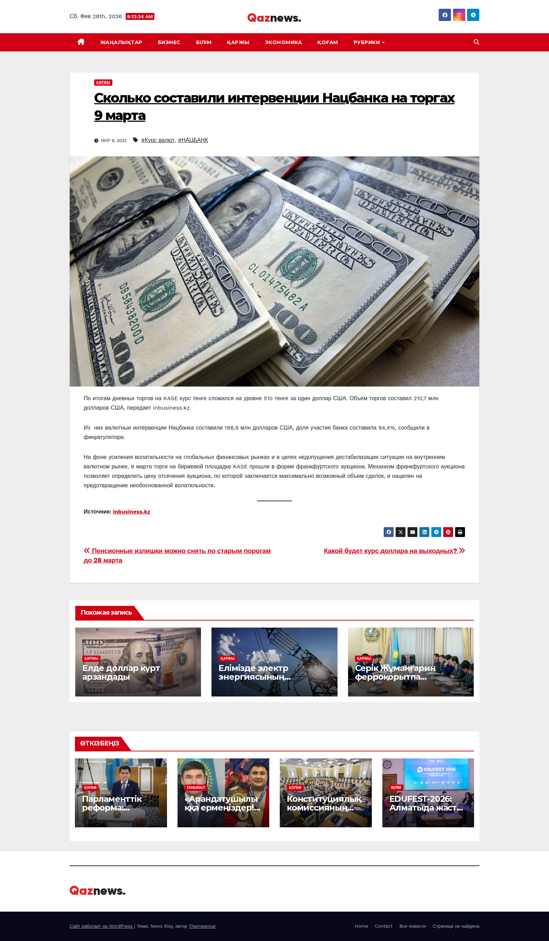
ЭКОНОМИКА (283, 42)
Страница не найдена (456, 926)
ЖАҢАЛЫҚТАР (121, 42)
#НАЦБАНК (193, 140)
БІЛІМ (204, 42)
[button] (476, 42)
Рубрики (368, 42)
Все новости (412, 926)
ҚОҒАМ (327, 42)
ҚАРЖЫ (238, 42)
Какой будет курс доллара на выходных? (394, 551)
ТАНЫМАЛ (196, 788)
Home (361, 926)
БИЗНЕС (169, 42)
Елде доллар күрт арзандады (121, 672)
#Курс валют (157, 140)
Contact (383, 926)
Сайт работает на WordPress (102, 926)
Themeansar (202, 926)
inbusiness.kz (132, 511)
